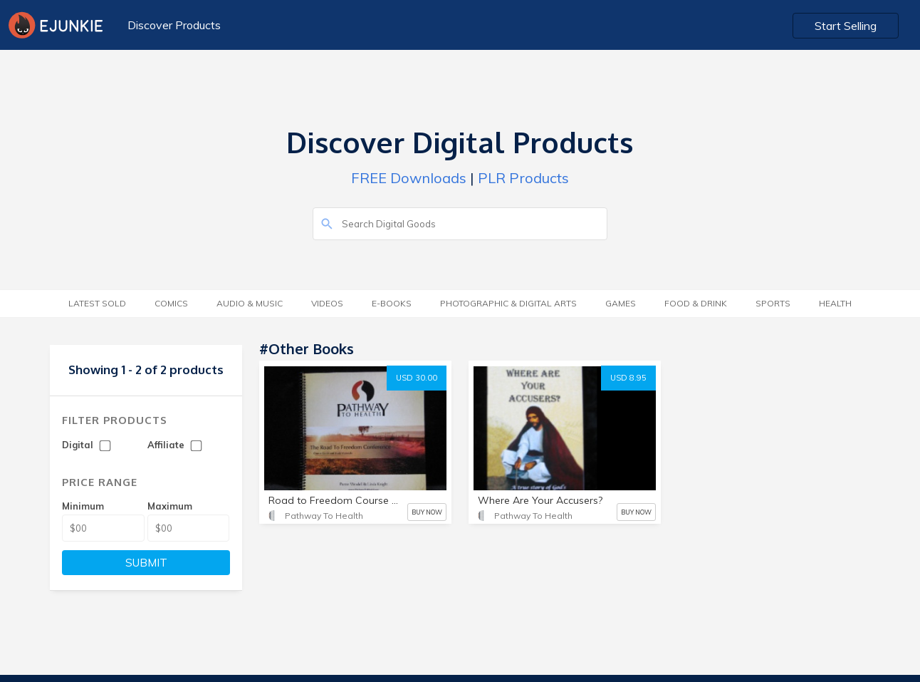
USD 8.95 (628, 378)
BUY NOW (427, 512)
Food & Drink (695, 303)
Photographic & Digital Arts (508, 303)
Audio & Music (249, 303)
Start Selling (846, 26)
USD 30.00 (416, 378)
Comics (171, 303)
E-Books (392, 303)
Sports (773, 303)
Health (835, 303)
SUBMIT (146, 562)
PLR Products (523, 178)
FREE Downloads (408, 178)
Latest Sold (97, 303)
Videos (327, 303)
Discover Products (174, 25)
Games (620, 303)
